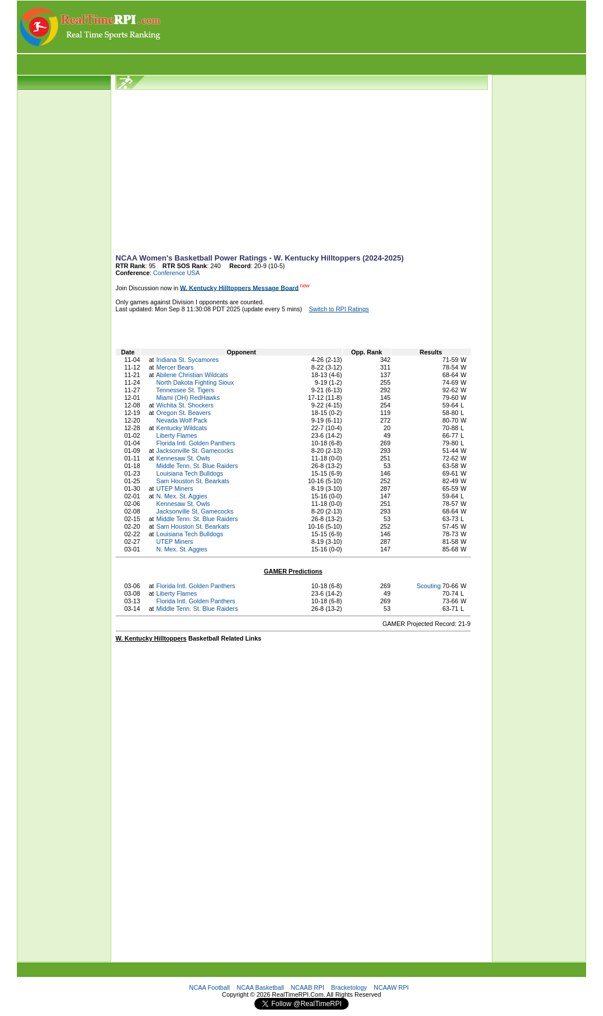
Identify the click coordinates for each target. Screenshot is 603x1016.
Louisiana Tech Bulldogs (190, 473)
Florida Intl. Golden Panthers (196, 443)
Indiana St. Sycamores (188, 359)
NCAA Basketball (260, 987)
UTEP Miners (175, 488)
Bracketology (349, 987)
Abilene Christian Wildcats (192, 374)
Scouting (429, 585)
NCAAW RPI (391, 987)
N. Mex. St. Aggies (182, 496)
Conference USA (176, 272)
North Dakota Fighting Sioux (195, 382)
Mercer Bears (175, 367)
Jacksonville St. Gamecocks (195, 450)
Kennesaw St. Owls (183, 458)
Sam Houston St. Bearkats (193, 480)
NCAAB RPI (307, 987)
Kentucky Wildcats (182, 427)
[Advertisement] (374, 27)
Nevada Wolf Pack (182, 420)
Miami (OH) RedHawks (188, 397)
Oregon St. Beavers (184, 412)
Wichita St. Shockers (185, 405)
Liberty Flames (177, 435)
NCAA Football (209, 987)
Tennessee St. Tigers (185, 389)
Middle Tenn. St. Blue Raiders (197, 465)
